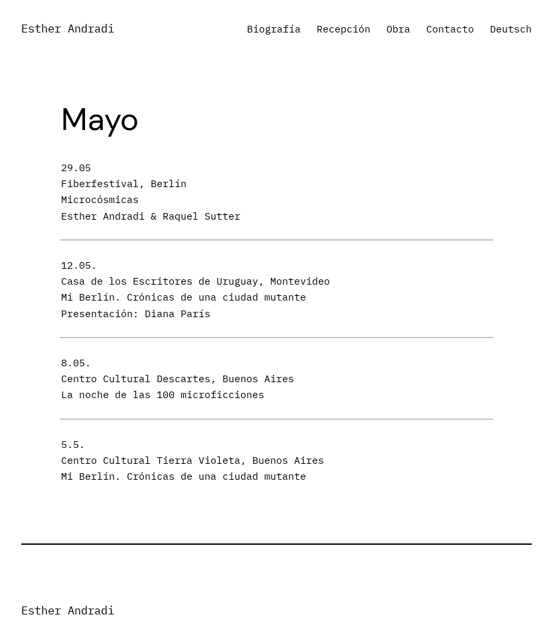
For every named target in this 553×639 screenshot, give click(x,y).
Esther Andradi (67, 28)
